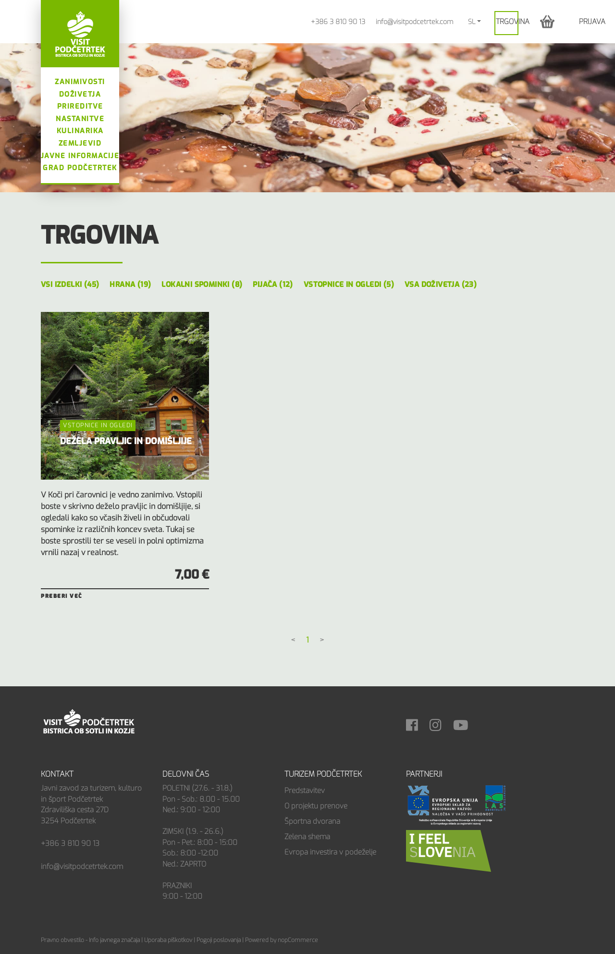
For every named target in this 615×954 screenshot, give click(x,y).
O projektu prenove (315, 806)
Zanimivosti (80, 82)
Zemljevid (80, 143)
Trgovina (512, 21)
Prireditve (80, 106)
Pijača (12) (273, 284)
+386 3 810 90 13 (338, 21)
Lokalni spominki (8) (201, 284)
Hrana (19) (130, 284)
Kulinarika (80, 131)
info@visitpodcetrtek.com (414, 21)
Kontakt (57, 774)
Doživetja (80, 94)
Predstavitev (304, 790)
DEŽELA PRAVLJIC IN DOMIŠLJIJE (126, 441)
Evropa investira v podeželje (330, 852)
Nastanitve (80, 119)
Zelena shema (307, 837)
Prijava (592, 21)
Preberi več (61, 596)
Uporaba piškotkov (168, 940)
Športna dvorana (312, 821)
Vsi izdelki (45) (70, 284)
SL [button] (471, 21)
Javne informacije (80, 156)
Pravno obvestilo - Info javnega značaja (90, 940)
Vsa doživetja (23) (441, 284)
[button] (547, 21)
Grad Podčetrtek (80, 168)
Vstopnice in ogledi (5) (349, 284)
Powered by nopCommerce (281, 940)
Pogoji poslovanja (219, 940)
